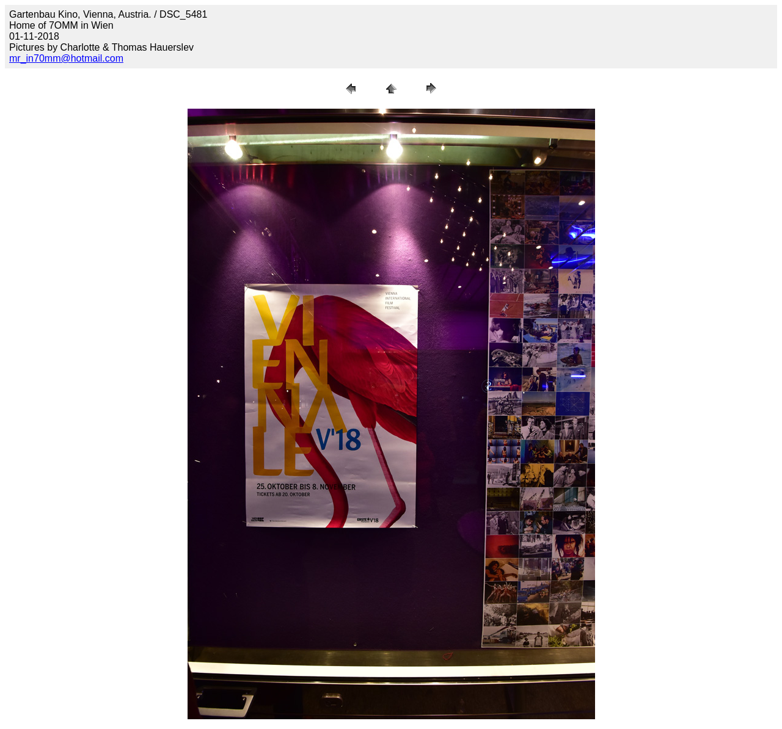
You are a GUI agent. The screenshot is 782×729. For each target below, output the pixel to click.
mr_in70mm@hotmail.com (66, 58)
